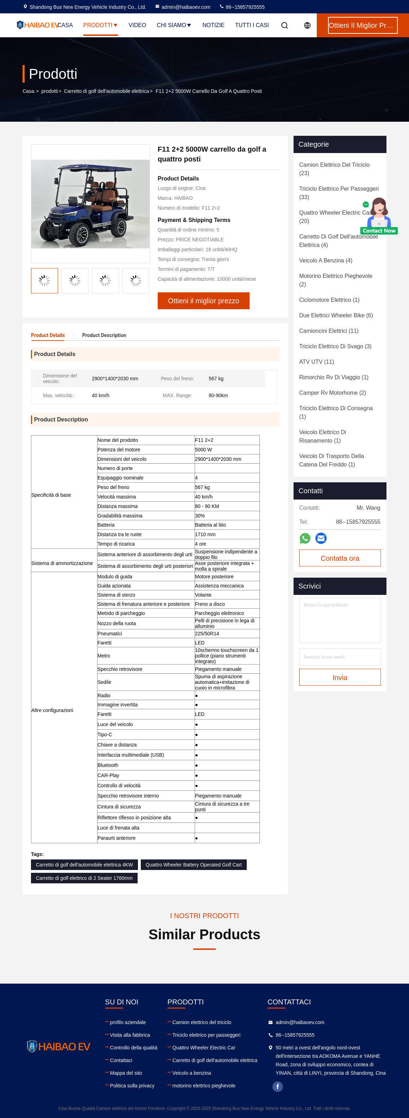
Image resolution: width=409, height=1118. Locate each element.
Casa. (29, 91)
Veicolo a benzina (191, 1073)
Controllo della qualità (134, 1047)
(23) (334, 169)
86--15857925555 (242, 7)
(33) (339, 193)
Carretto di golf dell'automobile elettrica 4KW (84, 865)
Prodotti (100, 25)
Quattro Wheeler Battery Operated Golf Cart (194, 865)
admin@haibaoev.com (182, 7)
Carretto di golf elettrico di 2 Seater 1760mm (84, 878)
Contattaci (121, 1060)
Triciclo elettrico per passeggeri (206, 1035)
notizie (213, 25)
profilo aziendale (128, 1022)
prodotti (50, 91)
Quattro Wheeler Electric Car (203, 1047)
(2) (335, 280)
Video (137, 25)
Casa (65, 25)
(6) (336, 315)
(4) (338, 241)
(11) (329, 331)
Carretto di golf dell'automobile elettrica (106, 91)
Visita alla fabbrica (130, 1035)
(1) (329, 300)
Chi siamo (174, 25)
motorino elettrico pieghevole (203, 1085)
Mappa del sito (126, 1073)
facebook (277, 1086)
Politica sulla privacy (132, 1085)
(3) (335, 346)
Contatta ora (340, 558)
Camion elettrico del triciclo (201, 1022)
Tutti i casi (252, 25)
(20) (335, 217)
